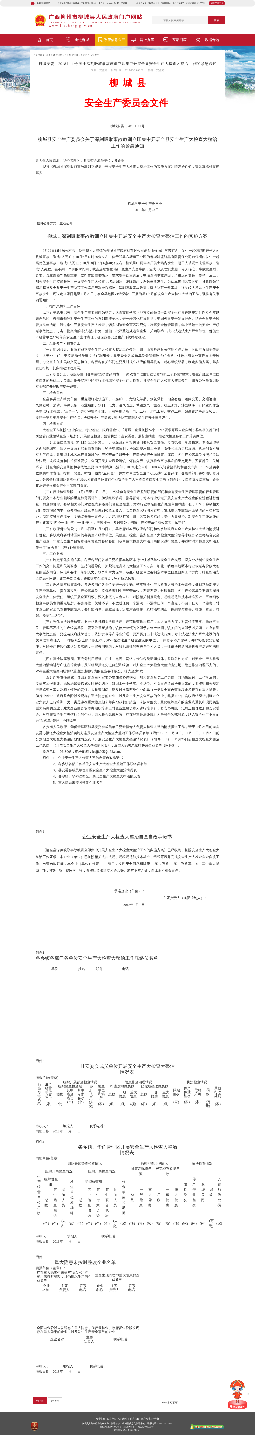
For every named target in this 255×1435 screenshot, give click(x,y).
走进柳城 (82, 40)
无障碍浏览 (191, 3)
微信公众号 (141, 3)
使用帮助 (123, 1418)
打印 (40, 1401)
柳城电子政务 (154, 3)
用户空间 (201, 3)
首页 (49, 40)
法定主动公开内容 (78, 55)
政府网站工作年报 (150, 1418)
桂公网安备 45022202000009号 (138, 1427)
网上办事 (147, 40)
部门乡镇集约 (178, 3)
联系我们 (134, 1418)
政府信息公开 (114, 40)
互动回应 (179, 40)
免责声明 (111, 1418)
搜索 (216, 20)
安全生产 (94, 55)
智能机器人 (166, 3)
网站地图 (100, 1418)
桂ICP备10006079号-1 (110, 1427)
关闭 (55, 1401)
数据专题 (212, 40)
